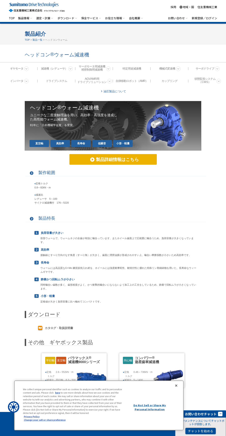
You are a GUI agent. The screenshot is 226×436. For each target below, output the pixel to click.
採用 (173, 7)
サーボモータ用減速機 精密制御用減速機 (92, 68)
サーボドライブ (205, 68)
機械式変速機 (167, 68)
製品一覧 (37, 39)
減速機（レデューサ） (54, 68)
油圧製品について (114, 91)
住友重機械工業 (207, 7)
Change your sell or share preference (45, 419)
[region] (99, 405)
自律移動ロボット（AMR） (132, 80)
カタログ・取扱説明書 (59, 328)
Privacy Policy (32, 416)
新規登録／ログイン (204, 18)
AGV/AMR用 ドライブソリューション (91, 80)
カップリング (169, 80)
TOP (12, 18)
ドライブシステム (56, 80)
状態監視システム (205, 80)
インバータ (16, 80)
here (57, 392)
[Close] (176, 385)
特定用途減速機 (132, 68)
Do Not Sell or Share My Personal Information (149, 407)
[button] (13, 407)
